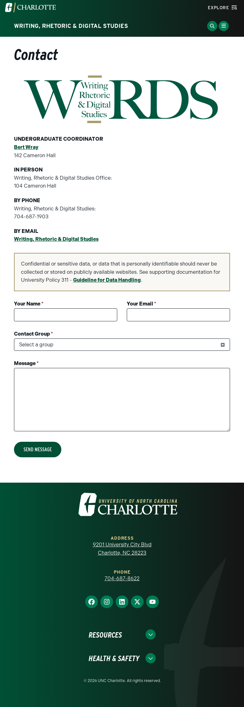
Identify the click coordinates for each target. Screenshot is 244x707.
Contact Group (33, 334)
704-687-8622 (122, 578)
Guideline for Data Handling (107, 280)
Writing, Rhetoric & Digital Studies (56, 239)
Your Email (141, 304)
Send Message (38, 450)
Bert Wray (26, 147)
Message (26, 363)
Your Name (29, 304)
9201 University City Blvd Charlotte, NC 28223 (122, 549)
